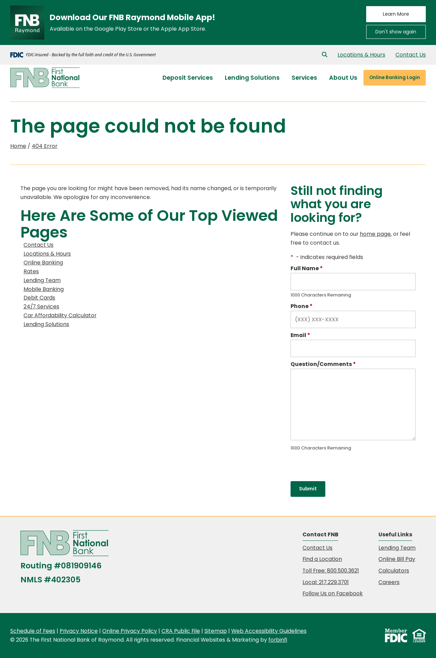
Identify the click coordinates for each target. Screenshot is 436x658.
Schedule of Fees (32, 630)
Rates (31, 271)
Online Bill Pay (396, 559)
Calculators (393, 570)
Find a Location (322, 559)
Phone (301, 306)
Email (300, 335)
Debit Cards (39, 297)
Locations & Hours (361, 55)
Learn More (396, 14)
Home (18, 146)
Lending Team (42, 280)
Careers (389, 582)
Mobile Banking (44, 289)
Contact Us (410, 55)
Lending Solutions (46, 324)
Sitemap (215, 630)
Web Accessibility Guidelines (269, 630)
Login (394, 77)
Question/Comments (323, 364)
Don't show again (395, 31)
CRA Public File (180, 630)
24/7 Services (41, 306)
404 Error (45, 146)
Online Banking (43, 262)
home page (375, 234)
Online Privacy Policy (129, 630)
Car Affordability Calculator (60, 315)
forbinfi (277, 639)
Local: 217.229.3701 (325, 582)
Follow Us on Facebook (332, 593)
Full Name (307, 268)
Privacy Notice (79, 630)
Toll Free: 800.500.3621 (330, 570)
